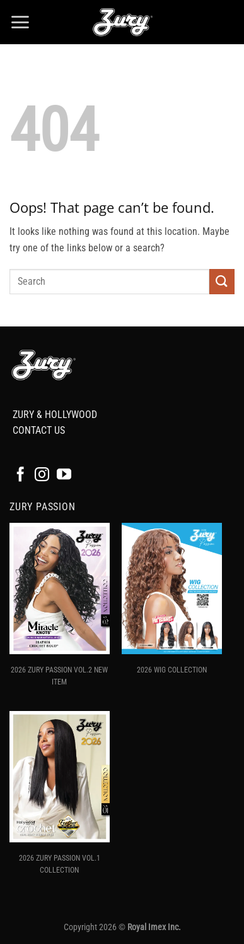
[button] (19, 22)
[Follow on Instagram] (42, 475)
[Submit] (222, 281)
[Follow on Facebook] (20, 475)
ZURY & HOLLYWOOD (55, 415)
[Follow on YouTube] (64, 475)
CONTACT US (39, 430)
